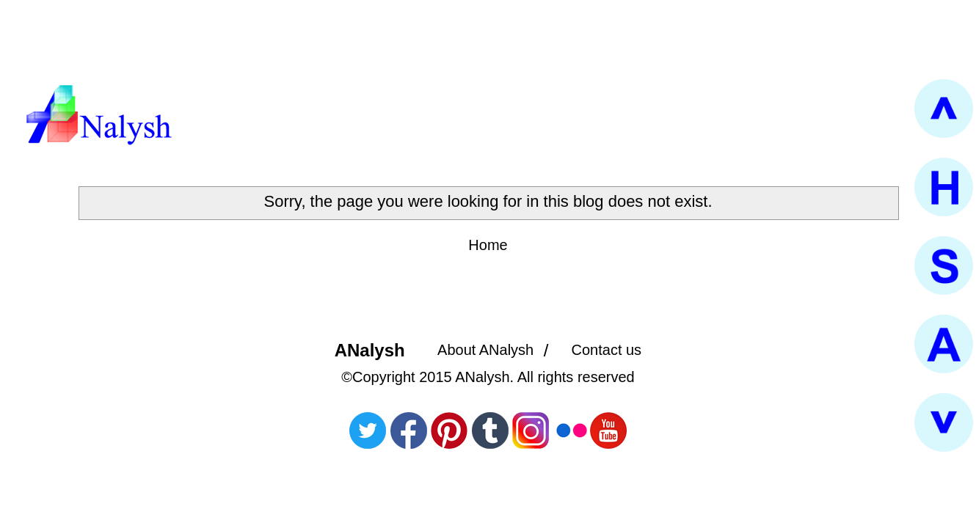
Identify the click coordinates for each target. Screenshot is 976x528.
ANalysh (370, 350)
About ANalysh (485, 350)
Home (487, 245)
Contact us (607, 350)
